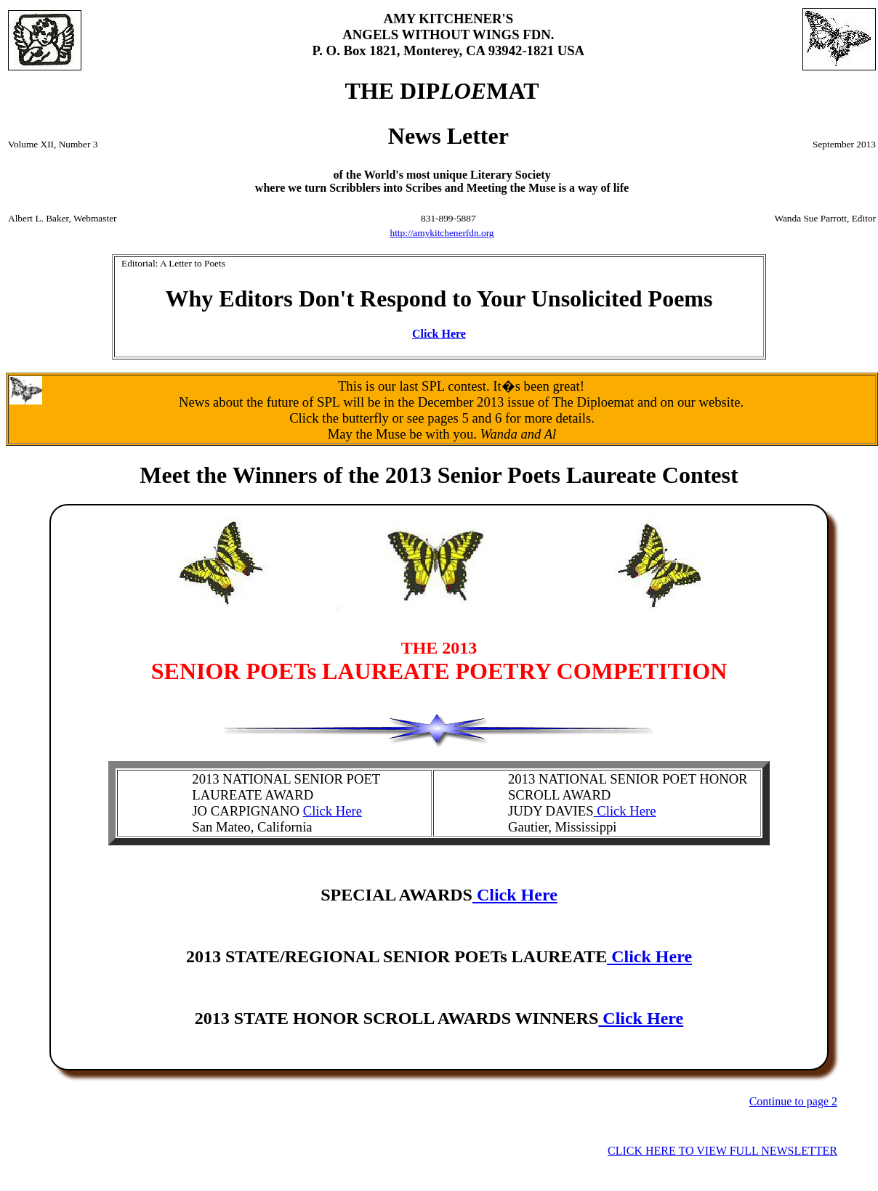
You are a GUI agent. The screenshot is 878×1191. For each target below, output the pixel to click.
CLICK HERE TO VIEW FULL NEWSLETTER (722, 1151)
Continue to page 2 (793, 1101)
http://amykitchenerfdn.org (442, 232)
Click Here (439, 334)
